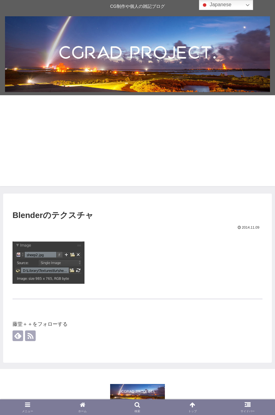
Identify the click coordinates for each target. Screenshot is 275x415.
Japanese (216, 5)
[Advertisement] (137, 142)
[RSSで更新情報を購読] (30, 335)
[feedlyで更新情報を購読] (18, 335)
